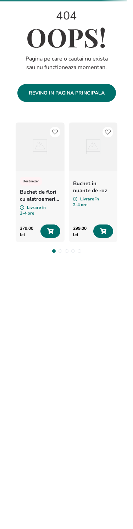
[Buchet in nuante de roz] (93, 182)
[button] (54, 251)
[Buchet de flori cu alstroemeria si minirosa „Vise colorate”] (40, 182)
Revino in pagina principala (67, 93)
